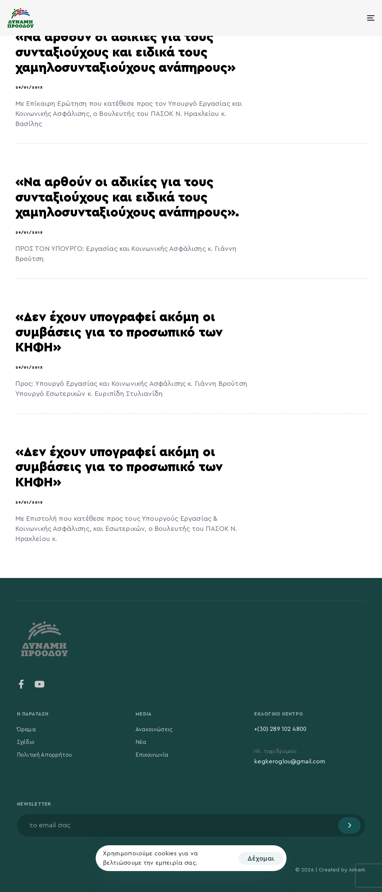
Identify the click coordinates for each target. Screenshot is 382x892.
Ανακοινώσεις (153, 729)
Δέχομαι (260, 858)
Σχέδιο (25, 742)
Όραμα (26, 729)
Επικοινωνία (151, 755)
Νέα (140, 742)
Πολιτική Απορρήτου (44, 755)
